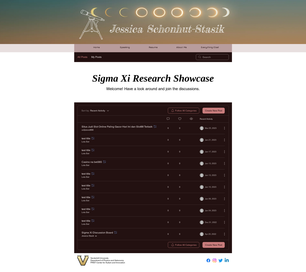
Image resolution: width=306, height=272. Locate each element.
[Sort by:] (95, 111)
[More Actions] (223, 128)
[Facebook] (208, 260)
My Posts (96, 57)
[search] (212, 57)
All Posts (82, 57)
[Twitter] (220, 260)
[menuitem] (183, 111)
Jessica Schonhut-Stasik (166, 28)
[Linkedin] (226, 260)
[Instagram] (214, 260)
